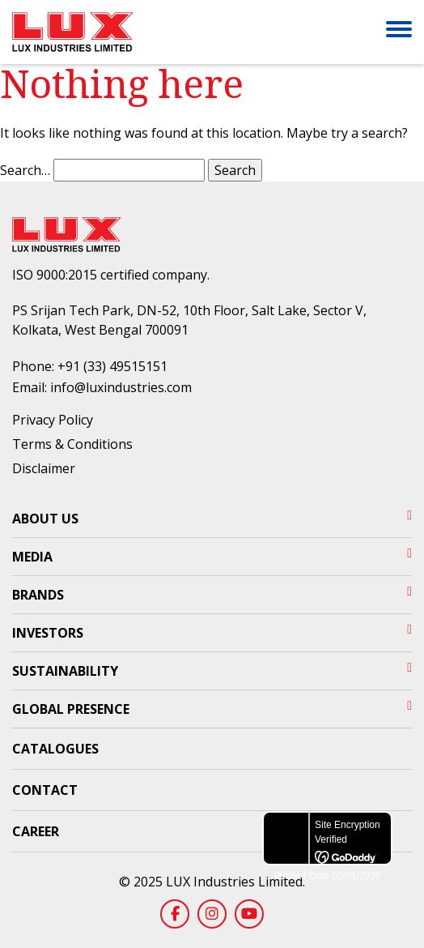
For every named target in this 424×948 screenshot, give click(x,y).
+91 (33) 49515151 (112, 366)
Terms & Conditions (72, 444)
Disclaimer (43, 468)
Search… (25, 170)
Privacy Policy (52, 420)
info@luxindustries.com (121, 387)
